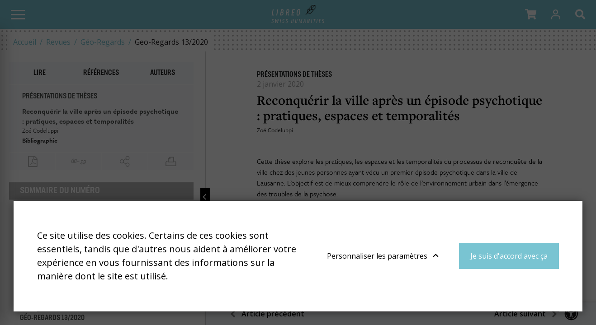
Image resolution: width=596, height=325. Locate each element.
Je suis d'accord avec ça (509, 256)
